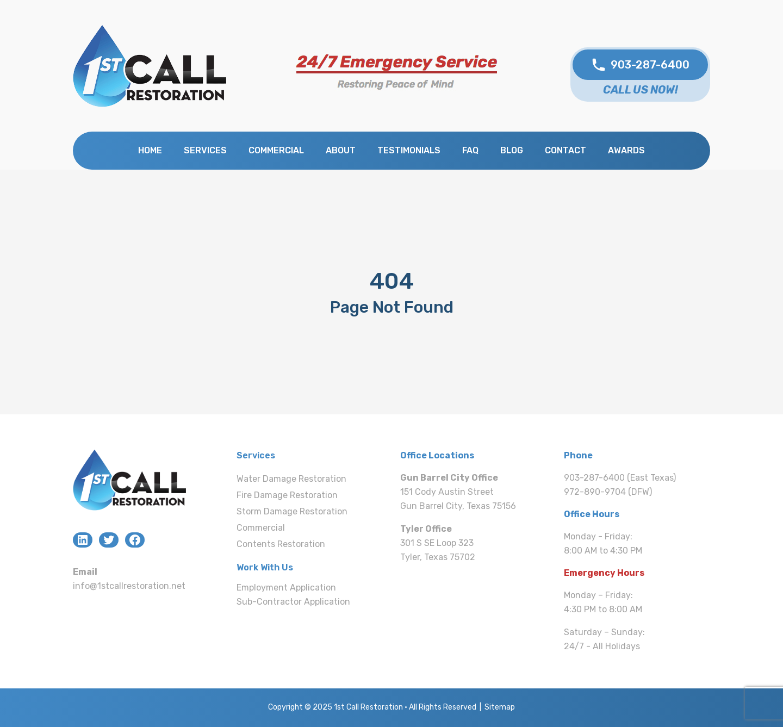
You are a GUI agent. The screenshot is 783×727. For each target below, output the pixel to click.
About (341, 150)
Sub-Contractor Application (293, 601)
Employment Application (286, 587)
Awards (626, 150)
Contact (565, 150)
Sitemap (499, 707)
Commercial (276, 150)
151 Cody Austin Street (447, 492)
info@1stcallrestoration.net (129, 586)
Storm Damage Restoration (292, 511)
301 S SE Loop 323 (437, 543)
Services (205, 150)
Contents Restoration (281, 544)
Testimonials (408, 150)
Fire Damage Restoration (287, 495)
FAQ (470, 150)
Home (150, 150)
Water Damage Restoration (291, 479)
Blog (511, 150)
